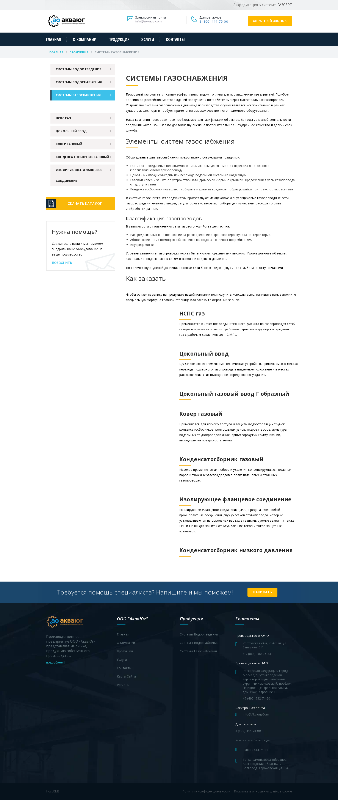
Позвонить (63, 263)
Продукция (119, 40)
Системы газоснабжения (78, 95)
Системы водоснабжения (79, 82)
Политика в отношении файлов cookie (263, 791)
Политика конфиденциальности (206, 791)
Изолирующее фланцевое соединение (79, 175)
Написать (262, 592)
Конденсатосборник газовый (82, 157)
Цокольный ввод (71, 131)
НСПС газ (63, 118)
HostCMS (52, 791)
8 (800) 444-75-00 (213, 21)
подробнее (55, 662)
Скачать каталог (85, 203)
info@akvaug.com (148, 21)
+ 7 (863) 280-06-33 (257, 654)
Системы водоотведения (78, 69)
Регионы (123, 685)
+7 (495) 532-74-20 (256, 698)
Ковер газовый (69, 144)
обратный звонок (270, 21)
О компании (85, 40)
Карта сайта (126, 676)
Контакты (175, 40)
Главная (53, 40)
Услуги (147, 40)
